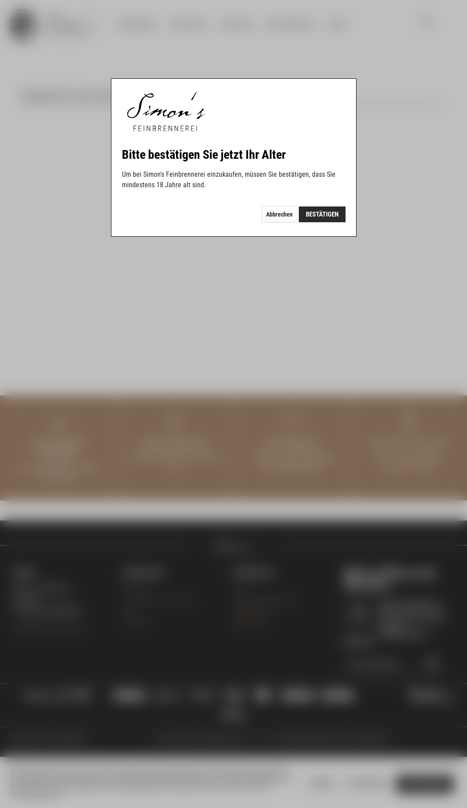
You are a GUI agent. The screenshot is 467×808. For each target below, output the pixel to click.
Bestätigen (322, 214)
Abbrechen (279, 214)
